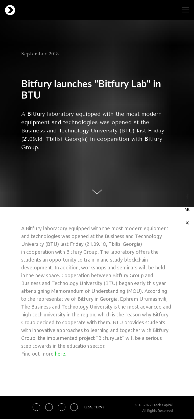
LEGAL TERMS (94, 407)
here (60, 354)
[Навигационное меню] (185, 10)
